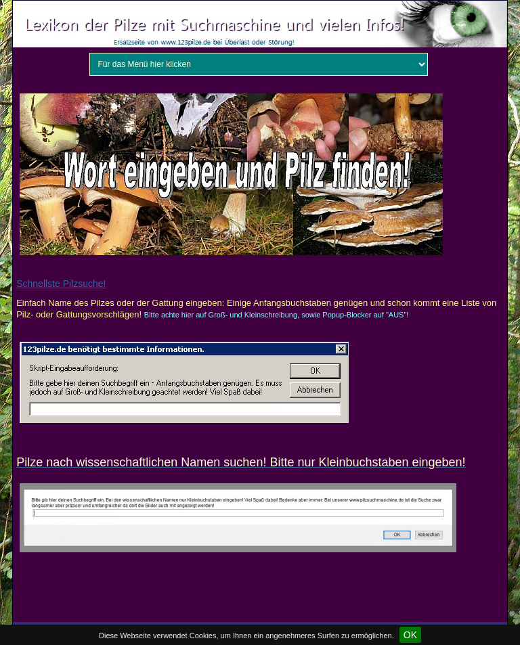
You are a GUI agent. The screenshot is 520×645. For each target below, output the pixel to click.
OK (410, 634)
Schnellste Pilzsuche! (61, 283)
